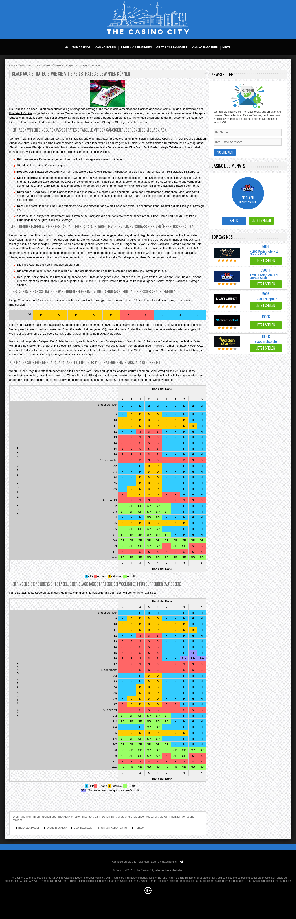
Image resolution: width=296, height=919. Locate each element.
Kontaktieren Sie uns (124, 861)
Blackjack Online (20, 113)
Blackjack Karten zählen (113, 827)
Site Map (143, 861)
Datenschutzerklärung (164, 861)
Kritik (234, 221)
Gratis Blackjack (57, 827)
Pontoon (140, 827)
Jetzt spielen (261, 221)
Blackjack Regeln (29, 827)
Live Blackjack (83, 827)
